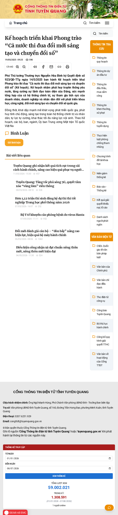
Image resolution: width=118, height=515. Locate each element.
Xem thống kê (59, 486)
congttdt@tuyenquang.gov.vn (26, 431)
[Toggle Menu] (107, 23)
